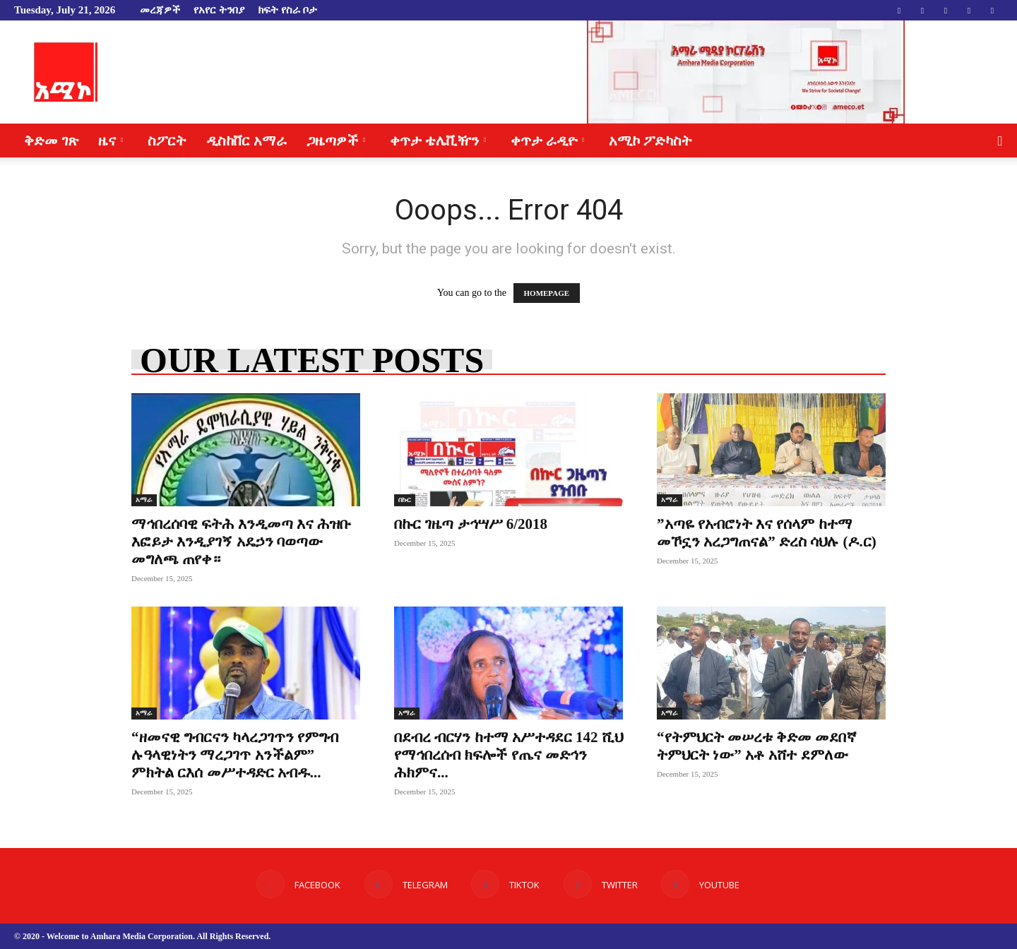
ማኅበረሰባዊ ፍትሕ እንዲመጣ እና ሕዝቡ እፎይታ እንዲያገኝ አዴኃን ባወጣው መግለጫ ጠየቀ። (241, 541)
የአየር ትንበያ (219, 10)
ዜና (110, 140)
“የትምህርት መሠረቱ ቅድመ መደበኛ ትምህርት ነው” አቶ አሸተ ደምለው (757, 746)
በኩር (404, 499)
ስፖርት (167, 140)
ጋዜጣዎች (336, 140)
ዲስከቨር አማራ (246, 140)
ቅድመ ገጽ (51, 140)
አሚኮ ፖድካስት (650, 140)
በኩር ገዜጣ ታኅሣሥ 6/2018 (470, 523)
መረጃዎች (160, 10)
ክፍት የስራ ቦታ (287, 10)
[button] (1000, 141)
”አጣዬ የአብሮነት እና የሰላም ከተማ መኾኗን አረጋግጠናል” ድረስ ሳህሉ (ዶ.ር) (766, 532)
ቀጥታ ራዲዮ (547, 140)
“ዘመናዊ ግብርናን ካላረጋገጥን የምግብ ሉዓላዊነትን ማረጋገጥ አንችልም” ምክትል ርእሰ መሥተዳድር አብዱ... (234, 755)
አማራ (144, 499)
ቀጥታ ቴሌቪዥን (438, 140)
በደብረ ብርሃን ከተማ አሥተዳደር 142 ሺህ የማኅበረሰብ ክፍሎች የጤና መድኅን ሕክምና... (508, 755)
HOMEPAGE (547, 293)
